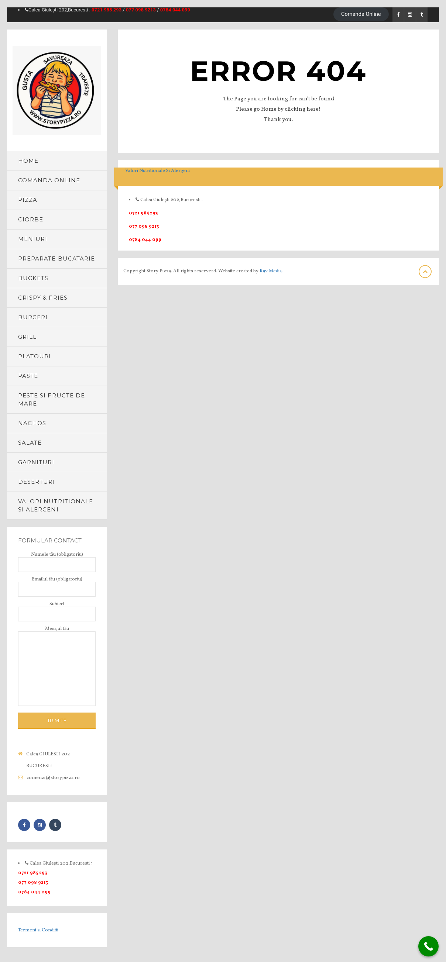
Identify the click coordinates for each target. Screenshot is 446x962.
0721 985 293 (106, 10)
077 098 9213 (141, 10)
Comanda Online (361, 14)
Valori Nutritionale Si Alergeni (157, 171)
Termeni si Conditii (38, 930)
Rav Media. (271, 271)
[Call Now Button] (428, 946)
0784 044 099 (175, 10)
